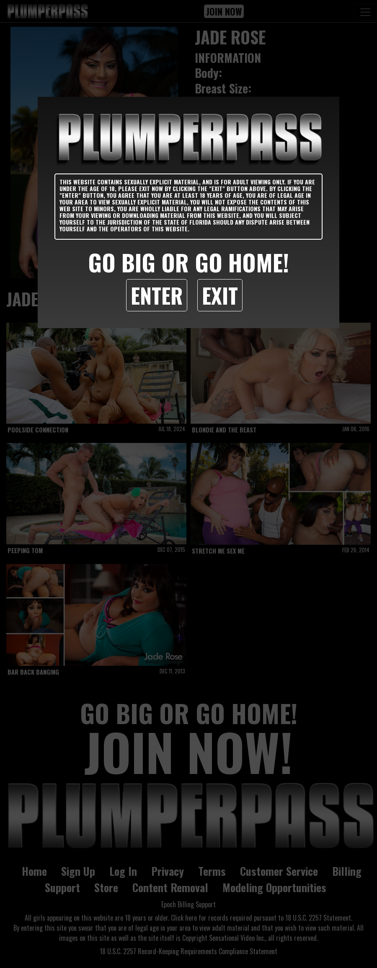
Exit (220, 295)
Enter (157, 295)
